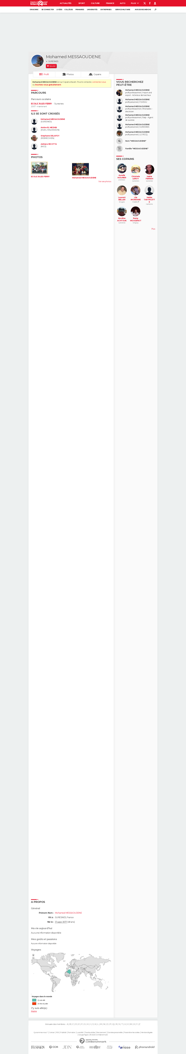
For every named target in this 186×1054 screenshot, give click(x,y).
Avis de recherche (143, 9)
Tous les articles (90, 1032)
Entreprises (105, 9)
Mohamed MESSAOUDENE (53, 119)
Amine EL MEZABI (49, 127)
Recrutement (101, 1032)
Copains (97, 74)
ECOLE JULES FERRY (41, 103)
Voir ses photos (104, 181)
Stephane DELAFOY (50, 136)
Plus (135, 3)
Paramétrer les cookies (132, 1032)
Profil (46, 74)
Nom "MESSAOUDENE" (135, 141)
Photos (70, 74)
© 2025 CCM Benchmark (99, 1035)
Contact (52, 1032)
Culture (95, 3)
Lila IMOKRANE (136, 198)
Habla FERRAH (149, 177)
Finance (110, 3)
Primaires (79, 9)
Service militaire (122, 9)
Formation (71, 1032)
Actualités (65, 3)
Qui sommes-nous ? (41, 1032)
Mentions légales (146, 1032)
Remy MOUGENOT (135, 219)
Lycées (59, 9)
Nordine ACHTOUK (122, 219)
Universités (92, 9)
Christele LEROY (135, 177)
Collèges (68, 9)
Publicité (63, 1032)
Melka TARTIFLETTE (149, 199)
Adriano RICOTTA (49, 144)
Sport (81, 3)
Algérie (34, 1011)
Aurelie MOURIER (122, 176)
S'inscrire (34, 9)
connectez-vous (99, 82)
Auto (122, 3)
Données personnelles (115, 1032)
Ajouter (52, 66)
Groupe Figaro (84, 1035)
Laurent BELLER (122, 198)
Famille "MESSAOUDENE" (136, 149)
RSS (57, 1032)
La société (80, 1032)
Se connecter (47, 9)
